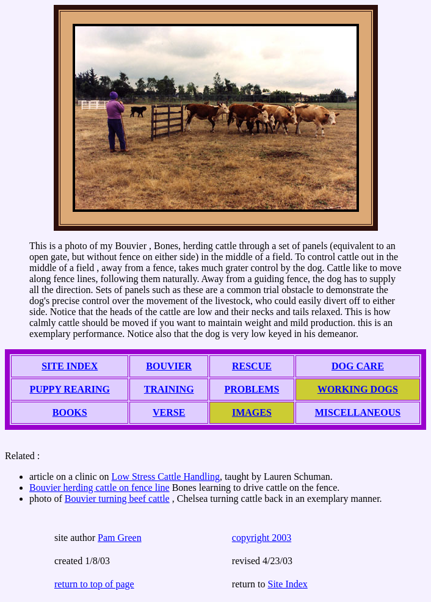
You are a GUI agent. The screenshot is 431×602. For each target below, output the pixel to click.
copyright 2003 (261, 537)
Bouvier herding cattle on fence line (99, 487)
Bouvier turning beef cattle (117, 498)
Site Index (288, 584)
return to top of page (94, 584)
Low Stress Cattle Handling (166, 476)
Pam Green (120, 537)
